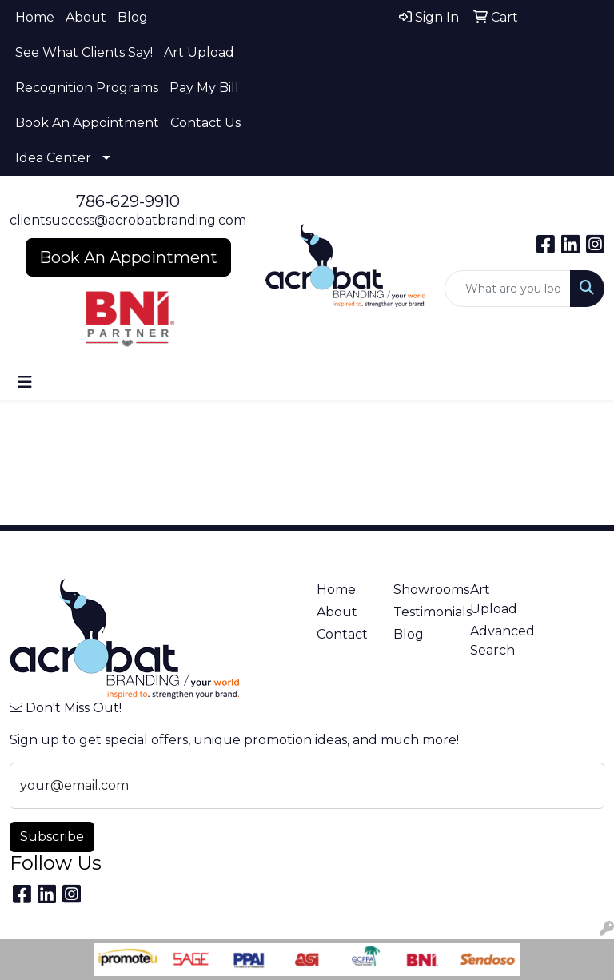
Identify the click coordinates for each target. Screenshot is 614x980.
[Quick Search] (508, 288)
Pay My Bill (204, 87)
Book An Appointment (87, 122)
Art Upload (199, 52)
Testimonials (422, 611)
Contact (342, 634)
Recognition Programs (86, 87)
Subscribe (52, 836)
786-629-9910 (128, 201)
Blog (133, 17)
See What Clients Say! (84, 52)
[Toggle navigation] (25, 382)
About (86, 17)
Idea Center (53, 157)
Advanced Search (499, 640)
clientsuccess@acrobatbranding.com (128, 220)
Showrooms (422, 589)
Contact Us (205, 122)
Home (34, 17)
